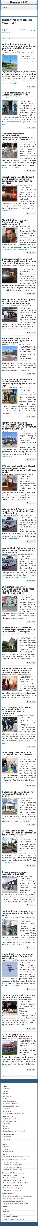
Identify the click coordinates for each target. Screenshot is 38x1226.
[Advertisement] (21, 13)
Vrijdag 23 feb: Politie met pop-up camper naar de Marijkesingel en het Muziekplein (18, 550)
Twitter (5, 1144)
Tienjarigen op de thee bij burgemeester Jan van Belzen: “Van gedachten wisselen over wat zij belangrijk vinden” (19, 426)
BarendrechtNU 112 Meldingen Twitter (15, 1178)
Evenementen (7, 1111)
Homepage (6, 1088)
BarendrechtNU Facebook (11, 1162)
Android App (7, 1136)
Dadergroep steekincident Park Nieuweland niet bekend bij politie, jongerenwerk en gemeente (19, 261)
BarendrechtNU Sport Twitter (12, 1190)
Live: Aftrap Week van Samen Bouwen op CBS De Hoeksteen (17, 754)
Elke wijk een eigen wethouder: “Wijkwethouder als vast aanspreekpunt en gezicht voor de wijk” (18, 383)
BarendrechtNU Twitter (10, 1175)
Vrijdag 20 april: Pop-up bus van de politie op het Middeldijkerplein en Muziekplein (18, 511)
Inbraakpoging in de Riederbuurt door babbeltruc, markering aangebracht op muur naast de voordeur (18, 180)
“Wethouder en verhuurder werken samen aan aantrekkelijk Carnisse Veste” (19, 913)
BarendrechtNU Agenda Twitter (13, 1185)
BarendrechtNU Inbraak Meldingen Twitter (16, 1183)
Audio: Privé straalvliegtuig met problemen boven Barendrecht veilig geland (17, 956)
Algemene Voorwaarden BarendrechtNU (15, 1203)
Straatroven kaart (8, 1116)
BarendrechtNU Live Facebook (12, 1165)
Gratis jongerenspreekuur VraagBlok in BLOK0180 (14, 873)
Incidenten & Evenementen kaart (13, 1113)
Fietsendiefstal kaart (9, 1118)
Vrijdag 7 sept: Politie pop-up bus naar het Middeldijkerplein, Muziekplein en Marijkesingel (18, 302)
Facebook (6, 1146)
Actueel (5, 1091)
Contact (5, 1209)
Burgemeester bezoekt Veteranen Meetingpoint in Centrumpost (18, 996)
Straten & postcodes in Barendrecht (14, 1131)
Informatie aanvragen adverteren (13, 1219)
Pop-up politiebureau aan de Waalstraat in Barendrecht (16, 94)
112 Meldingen (7, 1096)
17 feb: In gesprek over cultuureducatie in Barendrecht (17, 1035)
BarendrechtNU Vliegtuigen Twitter (14, 1188)
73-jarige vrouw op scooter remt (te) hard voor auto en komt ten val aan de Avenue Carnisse (19, 833)
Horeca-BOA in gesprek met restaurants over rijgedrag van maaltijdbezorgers (17, 340)
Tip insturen (6, 1212)
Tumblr (5, 1154)
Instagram (6, 1149)
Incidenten (6, 1108)
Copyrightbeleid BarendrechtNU (13, 1201)
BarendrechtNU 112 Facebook (12, 1167)
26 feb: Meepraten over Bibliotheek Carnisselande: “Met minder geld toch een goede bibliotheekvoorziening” (18, 590)
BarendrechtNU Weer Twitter (12, 1180)
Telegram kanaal (8, 1151)
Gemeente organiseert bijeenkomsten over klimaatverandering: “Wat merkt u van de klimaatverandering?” (18, 137)
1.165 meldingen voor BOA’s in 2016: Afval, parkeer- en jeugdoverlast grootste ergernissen (17, 710)
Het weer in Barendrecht (10, 1103)
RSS (4, 1141)
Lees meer (31, 86)
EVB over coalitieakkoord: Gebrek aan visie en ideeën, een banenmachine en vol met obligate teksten (19, 469)
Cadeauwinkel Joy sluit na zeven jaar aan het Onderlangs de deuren (18, 794)
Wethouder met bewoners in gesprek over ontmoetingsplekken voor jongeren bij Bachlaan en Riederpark (19, 47)
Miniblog (5, 1098)
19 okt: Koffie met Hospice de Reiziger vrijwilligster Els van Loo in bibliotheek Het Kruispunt (18, 630)
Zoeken (5, 1126)
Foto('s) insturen (8, 1214)
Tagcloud (6, 1128)
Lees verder (14, 83)
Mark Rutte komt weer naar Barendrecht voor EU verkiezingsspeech (15, 222)
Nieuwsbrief (6, 1139)
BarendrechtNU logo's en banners (13, 1198)
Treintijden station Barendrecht (12, 1106)
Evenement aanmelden (10, 1217)
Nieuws (5, 1093)
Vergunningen (7, 1123)
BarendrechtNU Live (9, 1101)
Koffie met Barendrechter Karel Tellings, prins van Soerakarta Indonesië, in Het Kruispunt (17, 670)
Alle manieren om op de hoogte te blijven (16, 1156)
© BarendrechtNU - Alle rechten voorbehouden (17, 1196)
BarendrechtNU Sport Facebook (13, 1170)
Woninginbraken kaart (10, 1121)
